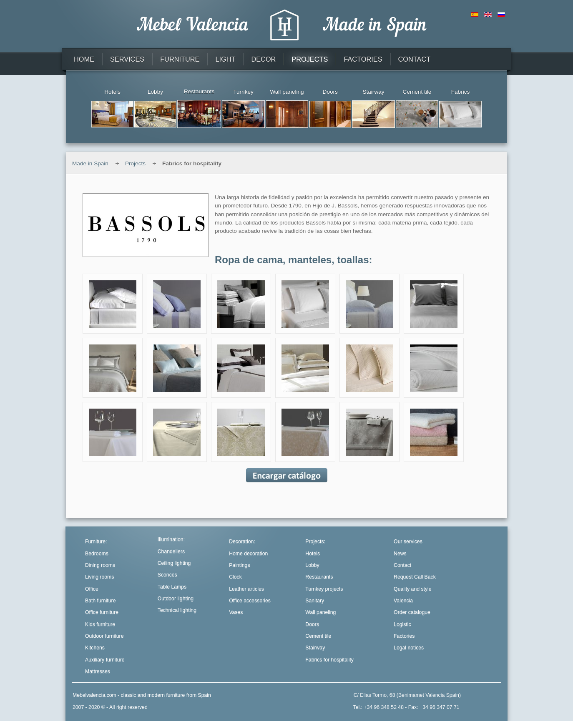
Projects (135, 163)
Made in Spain (90, 163)
